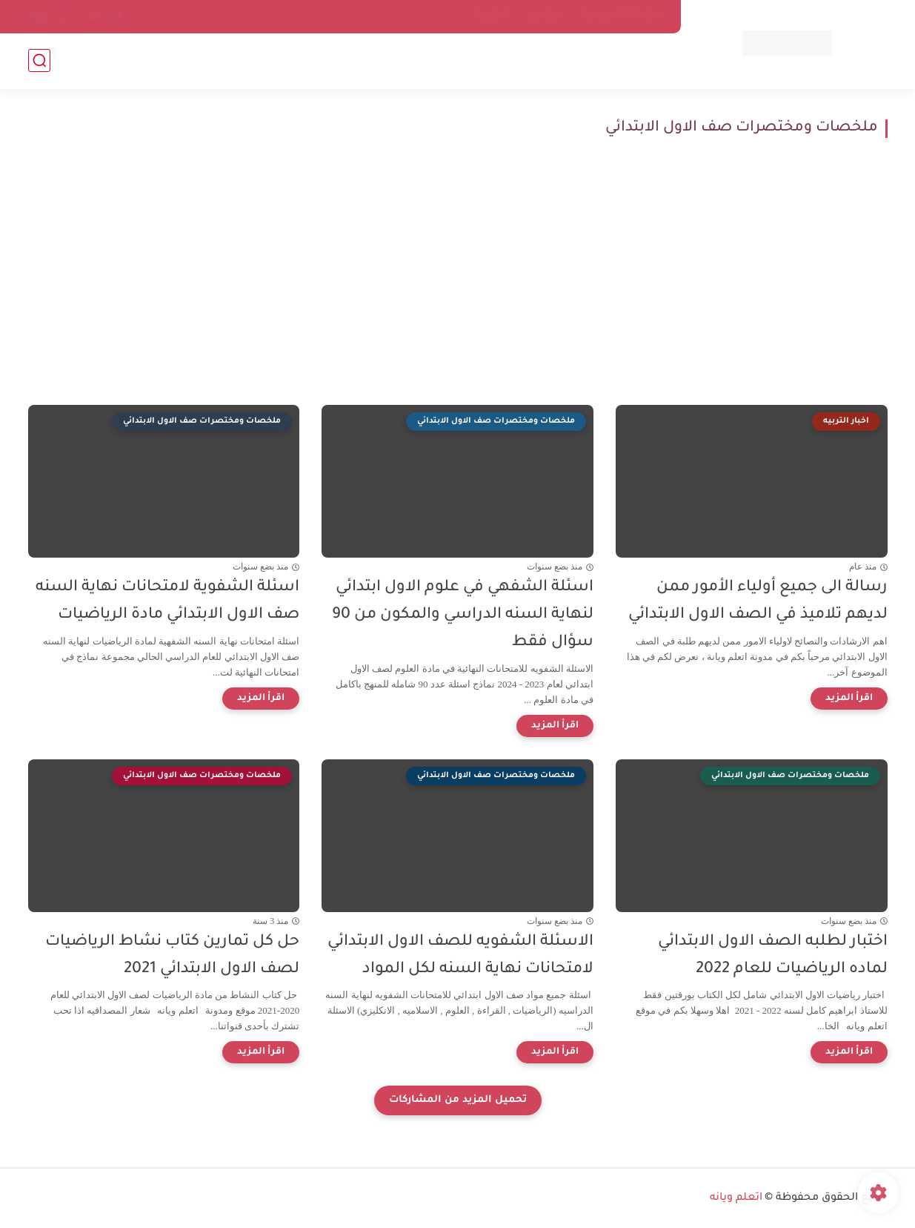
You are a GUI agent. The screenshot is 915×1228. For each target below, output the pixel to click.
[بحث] (39, 60)
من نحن (546, 16)
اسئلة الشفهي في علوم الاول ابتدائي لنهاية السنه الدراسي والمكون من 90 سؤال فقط (462, 615)
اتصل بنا (492, 16)
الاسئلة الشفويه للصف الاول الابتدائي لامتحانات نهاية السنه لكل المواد (460, 956)
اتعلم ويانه (736, 1198)
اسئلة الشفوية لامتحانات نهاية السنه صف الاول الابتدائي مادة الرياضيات (167, 601)
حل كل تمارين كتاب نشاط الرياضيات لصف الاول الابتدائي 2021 (172, 956)
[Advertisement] (458, 271)
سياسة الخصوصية (623, 16)
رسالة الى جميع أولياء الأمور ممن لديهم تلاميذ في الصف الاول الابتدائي (758, 601)
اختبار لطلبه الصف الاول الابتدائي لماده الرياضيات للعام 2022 (773, 956)
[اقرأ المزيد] (849, 698)
